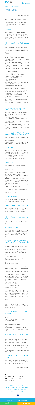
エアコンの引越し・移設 (9, 376)
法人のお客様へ (20, 391)
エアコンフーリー (14, 400)
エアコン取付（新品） (20, 376)
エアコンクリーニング (9, 380)
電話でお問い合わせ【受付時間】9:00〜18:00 (8, 403)
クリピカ (13, 391)
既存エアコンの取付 (9, 378)
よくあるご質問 (25, 387)
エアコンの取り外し (19, 378)
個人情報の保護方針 (20, 385)
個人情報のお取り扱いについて (13, 387)
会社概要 (12, 385)
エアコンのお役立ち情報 (13, 389)
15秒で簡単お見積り (26, 403)
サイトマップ (24, 389)
